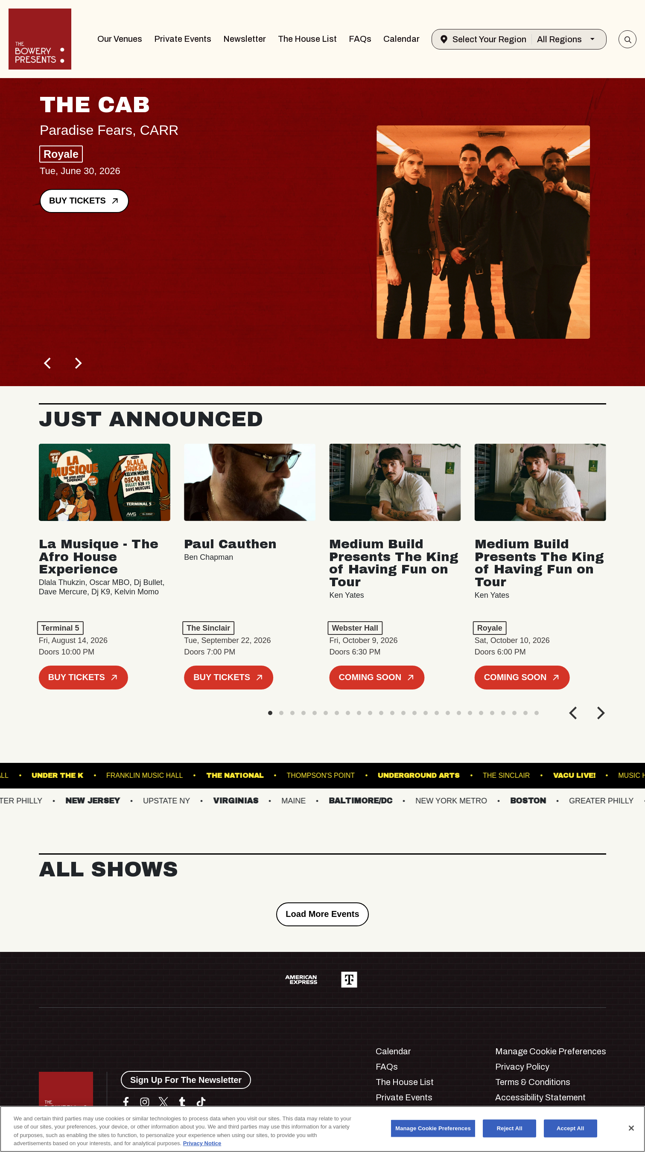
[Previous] (48, 363)
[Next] (77, 363)
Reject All (509, 1128)
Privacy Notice (202, 1143)
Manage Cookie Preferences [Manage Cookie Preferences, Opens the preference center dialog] (433, 1128)
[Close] (631, 1128)
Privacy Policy (522, 1066)
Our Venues (119, 39)
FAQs (360, 39)
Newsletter (244, 39)
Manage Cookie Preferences (550, 1051)
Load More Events (322, 914)
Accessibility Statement (540, 1097)
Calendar (401, 39)
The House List (307, 39)
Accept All (570, 1128)
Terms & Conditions (532, 1082)
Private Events (182, 39)
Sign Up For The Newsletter (186, 1080)
